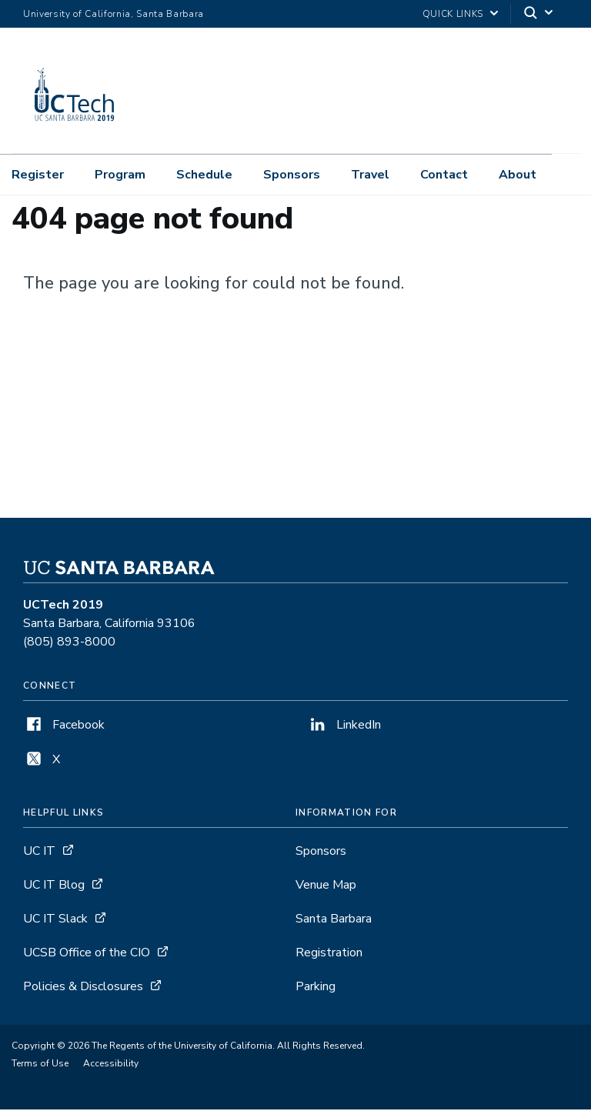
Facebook (64, 726)
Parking (316, 987)
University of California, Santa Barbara (113, 14)
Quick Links (452, 14)
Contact (444, 174)
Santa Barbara (334, 920)
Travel (370, 174)
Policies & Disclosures (83, 987)
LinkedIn (344, 726)
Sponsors (291, 174)
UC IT (39, 852)
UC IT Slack (55, 920)
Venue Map (326, 886)
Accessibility (111, 1065)
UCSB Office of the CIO (86, 954)
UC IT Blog (54, 886)
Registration (329, 954)
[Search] (539, 14)
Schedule (204, 174)
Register (38, 174)
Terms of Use (40, 1065)
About (517, 174)
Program (120, 174)
